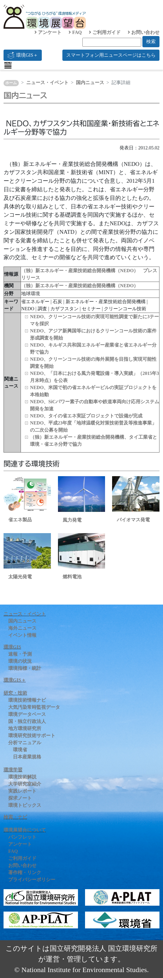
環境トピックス (24, 805)
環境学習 (13, 769)
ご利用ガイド (105, 32)
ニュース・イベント (47, 82)
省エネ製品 (20, 519)
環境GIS (12, 646)
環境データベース (27, 714)
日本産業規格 (27, 756)
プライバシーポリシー (31, 879)
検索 (151, 41)
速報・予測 (20, 654)
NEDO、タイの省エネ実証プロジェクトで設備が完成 (86, 415)
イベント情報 (22, 635)
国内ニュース (90, 82)
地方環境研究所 (24, 728)
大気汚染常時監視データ (34, 707)
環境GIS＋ (22, 55)
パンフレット (22, 837)
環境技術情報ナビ (27, 700)
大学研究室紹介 (24, 783)
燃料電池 (72, 576)
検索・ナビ (15, 816)
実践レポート (22, 790)
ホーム (11, 83)
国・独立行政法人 (27, 721)
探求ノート (20, 798)
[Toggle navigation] (8, 65)
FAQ (75, 32)
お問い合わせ (143, 32)
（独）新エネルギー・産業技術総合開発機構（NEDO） (79, 285)
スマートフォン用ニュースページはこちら (111, 55)
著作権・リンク (24, 872)
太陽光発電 (20, 576)
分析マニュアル (24, 742)
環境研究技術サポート (31, 735)
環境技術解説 (22, 776)
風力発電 (72, 520)
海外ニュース (22, 628)
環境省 (20, 749)
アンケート (47, 32)
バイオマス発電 (133, 519)
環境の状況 (20, 661)
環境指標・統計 (24, 668)
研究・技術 (15, 692)
